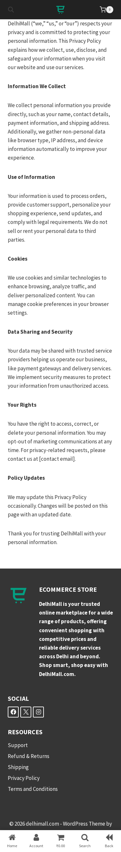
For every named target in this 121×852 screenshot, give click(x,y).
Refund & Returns (28, 756)
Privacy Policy (24, 778)
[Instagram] (38, 712)
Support (18, 745)
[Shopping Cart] (106, 9)
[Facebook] (13, 712)
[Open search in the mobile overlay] (11, 10)
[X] (25, 712)
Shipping (18, 767)
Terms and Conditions (33, 788)
